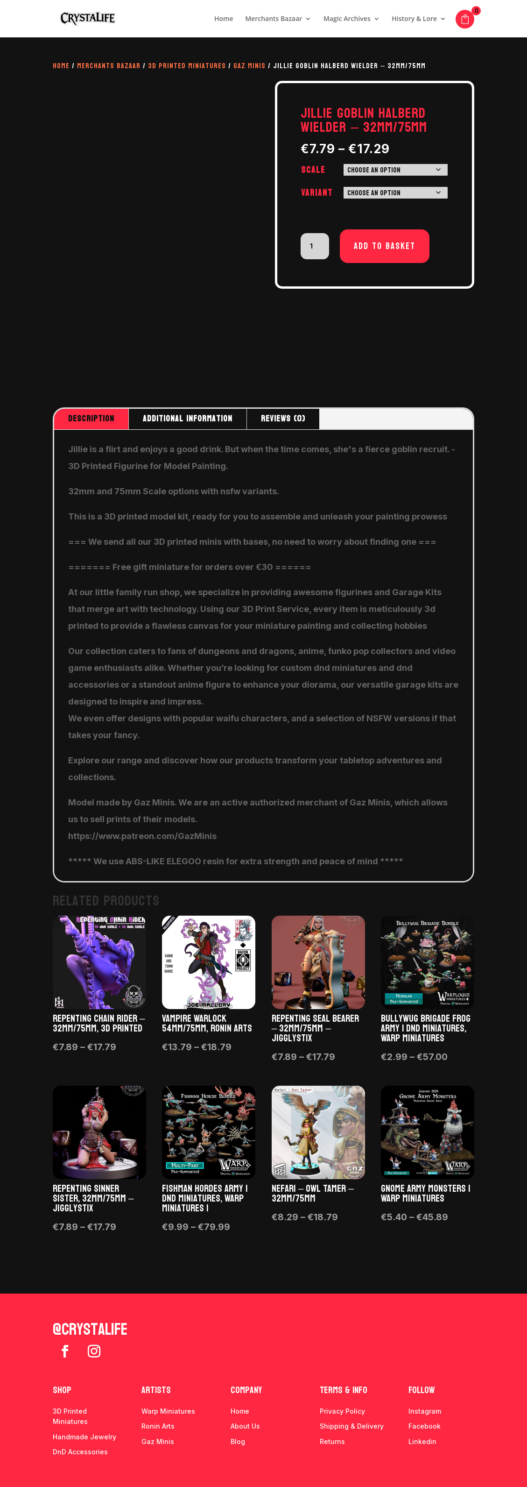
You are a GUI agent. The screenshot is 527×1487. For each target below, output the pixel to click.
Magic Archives (347, 19)
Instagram (424, 1411)
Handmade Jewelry (84, 1437)
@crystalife (90, 1330)
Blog (238, 1441)
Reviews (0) (283, 419)
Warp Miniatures (168, 1411)
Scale (313, 170)
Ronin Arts (158, 1426)
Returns (332, 1441)
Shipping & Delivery (352, 1426)
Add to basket (384, 246)
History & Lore (414, 19)
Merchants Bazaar (273, 19)
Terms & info (343, 1390)
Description (91, 419)
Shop (62, 1390)
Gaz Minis (249, 65)
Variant (317, 193)
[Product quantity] (315, 246)
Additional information (187, 419)
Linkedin (422, 1441)
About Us (245, 1426)
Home (223, 19)
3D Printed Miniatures (187, 65)
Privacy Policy (342, 1411)
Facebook (424, 1426)
